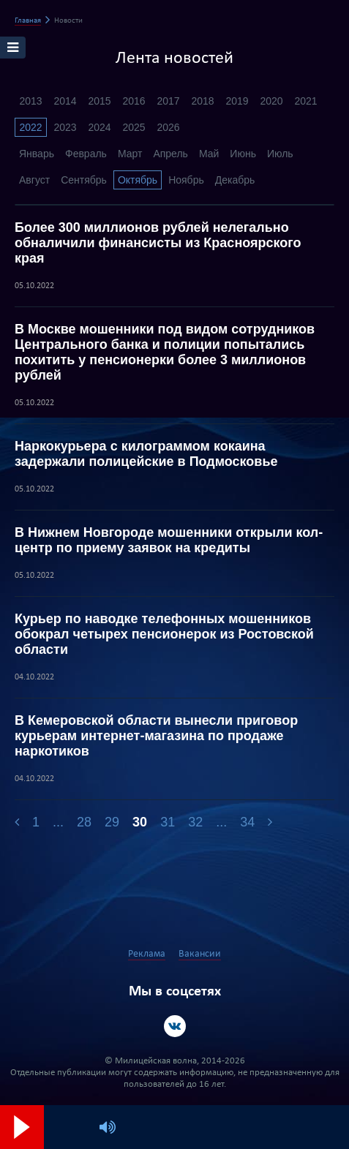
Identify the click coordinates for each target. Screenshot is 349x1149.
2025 (133, 127)
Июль (280, 153)
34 (247, 822)
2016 (133, 101)
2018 (202, 101)
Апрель (170, 153)
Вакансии (200, 954)
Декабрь (235, 180)
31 (167, 822)
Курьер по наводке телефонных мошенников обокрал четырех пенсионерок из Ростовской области (164, 634)
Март (130, 153)
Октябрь (137, 180)
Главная (28, 21)
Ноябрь (186, 180)
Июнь (243, 153)
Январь (36, 153)
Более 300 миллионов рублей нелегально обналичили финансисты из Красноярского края (158, 242)
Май (209, 153)
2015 (99, 101)
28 (84, 822)
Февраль (86, 153)
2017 (168, 101)
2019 (236, 101)
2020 (271, 101)
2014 (64, 101)
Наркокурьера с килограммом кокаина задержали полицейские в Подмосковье (146, 454)
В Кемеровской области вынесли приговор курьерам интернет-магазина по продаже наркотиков (156, 735)
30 (139, 822)
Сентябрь (84, 180)
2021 (305, 101)
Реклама (146, 954)
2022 (30, 127)
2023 (64, 127)
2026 (168, 127)
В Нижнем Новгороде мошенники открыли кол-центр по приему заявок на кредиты (169, 540)
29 (112, 822)
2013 (30, 101)
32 (195, 822)
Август (34, 180)
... (58, 822)
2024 (99, 127)
